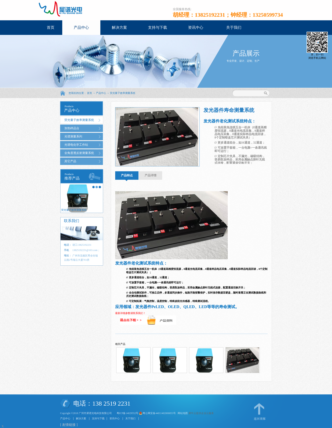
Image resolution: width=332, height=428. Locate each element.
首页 (50, 27)
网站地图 (182, 413)
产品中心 (101, 93)
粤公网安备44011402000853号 (159, 413)
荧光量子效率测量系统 (122, 93)
